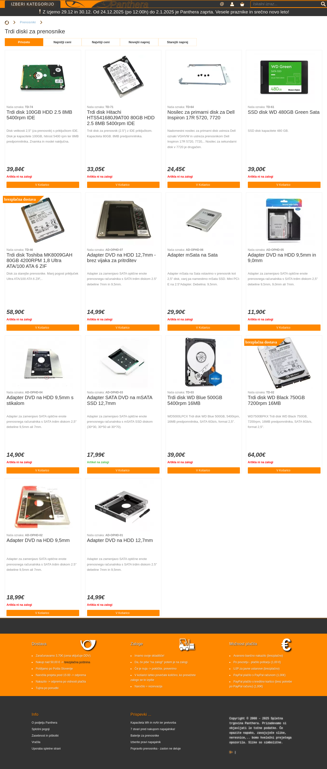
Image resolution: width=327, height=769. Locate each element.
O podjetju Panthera (44, 722)
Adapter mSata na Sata (192, 255)
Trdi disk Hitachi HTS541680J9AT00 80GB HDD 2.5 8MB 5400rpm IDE (121, 117)
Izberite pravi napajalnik (146, 742)
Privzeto (24, 42)
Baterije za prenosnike (145, 735)
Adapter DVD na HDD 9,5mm (38, 540)
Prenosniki (28, 22)
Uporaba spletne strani (46, 748)
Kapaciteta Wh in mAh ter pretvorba (153, 722)
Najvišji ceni (101, 42)
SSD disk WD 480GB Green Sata (284, 112)
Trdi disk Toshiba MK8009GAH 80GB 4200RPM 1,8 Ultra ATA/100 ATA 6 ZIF (39, 260)
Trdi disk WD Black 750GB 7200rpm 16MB (276, 400)
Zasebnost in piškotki (45, 735)
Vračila (36, 742)
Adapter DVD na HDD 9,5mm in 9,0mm (282, 257)
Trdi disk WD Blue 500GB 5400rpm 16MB (194, 400)
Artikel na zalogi (98, 462)
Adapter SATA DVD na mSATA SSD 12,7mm (119, 400)
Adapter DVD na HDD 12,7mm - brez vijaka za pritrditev (121, 257)
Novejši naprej (139, 42)
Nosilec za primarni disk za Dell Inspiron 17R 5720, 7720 (201, 114)
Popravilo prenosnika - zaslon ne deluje (156, 748)
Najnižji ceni (62, 42)
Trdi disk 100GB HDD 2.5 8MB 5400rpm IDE (39, 114)
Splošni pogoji (41, 729)
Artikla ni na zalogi (19, 176)
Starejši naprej (177, 42)
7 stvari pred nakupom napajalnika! (153, 729)
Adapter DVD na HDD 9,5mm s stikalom (39, 400)
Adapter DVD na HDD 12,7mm (120, 540)
